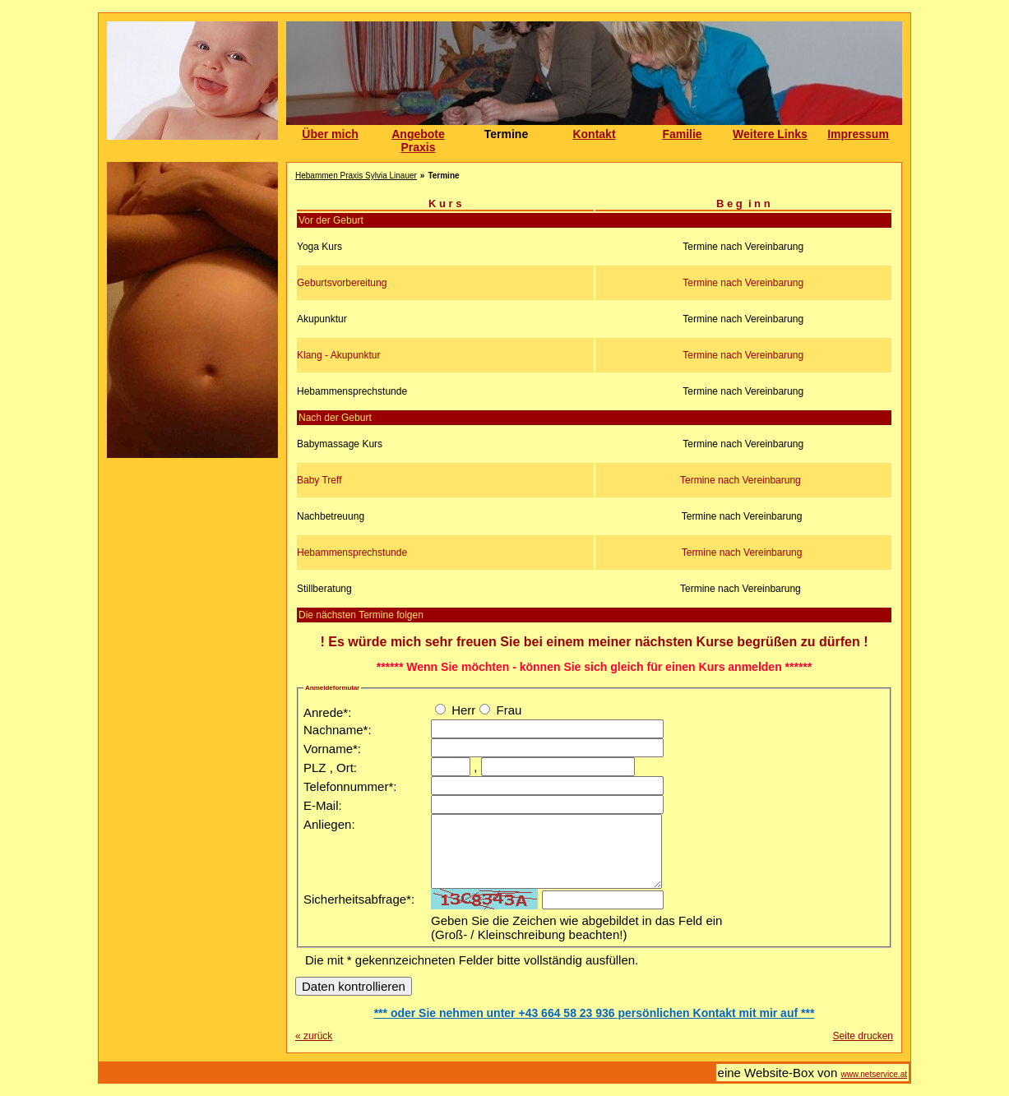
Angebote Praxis (418, 140)
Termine (506, 134)
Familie (681, 134)
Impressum (858, 134)
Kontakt (593, 134)
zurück (313, 1036)
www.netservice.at (873, 1074)
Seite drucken (863, 1036)
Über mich (330, 134)
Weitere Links (770, 134)
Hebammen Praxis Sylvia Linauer (356, 175)
